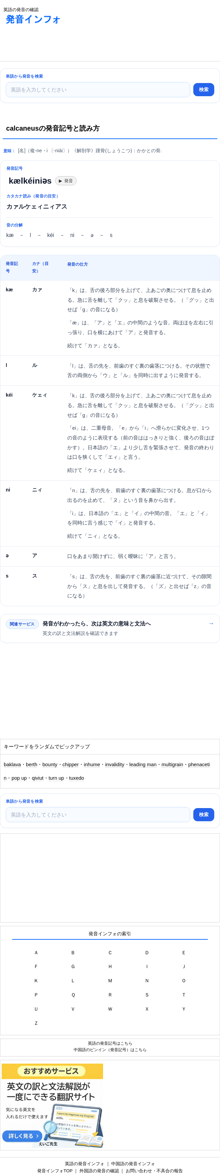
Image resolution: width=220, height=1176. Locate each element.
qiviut (37, 778)
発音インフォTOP (54, 1170)
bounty (49, 764)
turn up (56, 778)
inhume (92, 764)
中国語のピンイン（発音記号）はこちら (110, 1049)
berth (32, 764)
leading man (142, 764)
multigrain (172, 764)
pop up (19, 778)
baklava (12, 764)
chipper (71, 764)
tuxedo (76, 778)
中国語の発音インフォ (133, 1163)
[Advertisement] (54, 44)
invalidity (114, 764)
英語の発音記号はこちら (110, 1043)
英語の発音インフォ (84, 1163)
